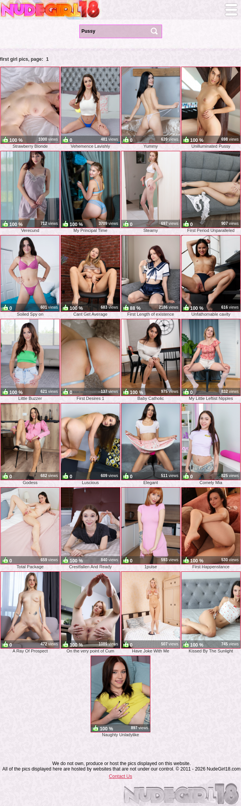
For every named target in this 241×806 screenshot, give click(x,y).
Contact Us (120, 776)
